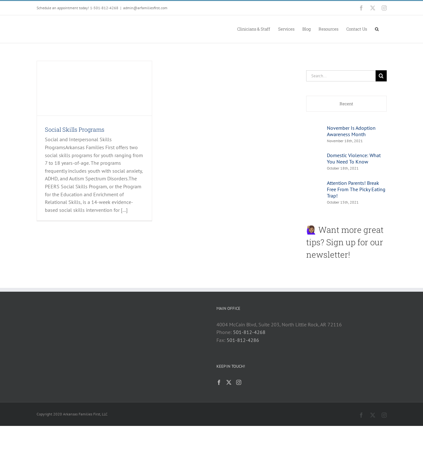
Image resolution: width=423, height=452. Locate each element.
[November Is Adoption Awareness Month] (314, 130)
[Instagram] (238, 382)
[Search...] (341, 75)
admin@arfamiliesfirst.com (145, 7)
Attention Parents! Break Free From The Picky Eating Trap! (356, 189)
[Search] (381, 75)
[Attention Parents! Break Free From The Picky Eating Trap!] (314, 188)
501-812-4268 (249, 332)
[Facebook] (219, 382)
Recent (346, 104)
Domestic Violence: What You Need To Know (354, 158)
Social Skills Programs (74, 129)
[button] (377, 28)
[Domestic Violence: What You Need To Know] (314, 157)
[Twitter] (228, 382)
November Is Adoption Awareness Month (351, 131)
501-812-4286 (243, 340)
